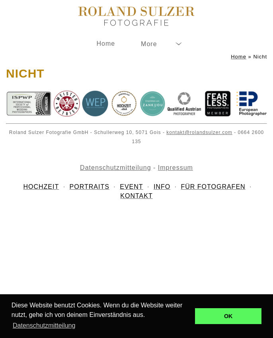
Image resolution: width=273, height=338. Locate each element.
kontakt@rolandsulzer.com (199, 132)
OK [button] (228, 316)
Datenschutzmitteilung (115, 167)
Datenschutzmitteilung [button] (44, 325)
